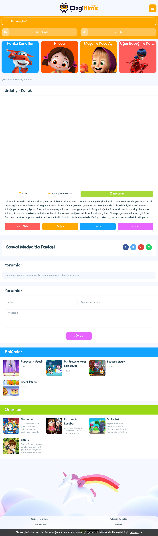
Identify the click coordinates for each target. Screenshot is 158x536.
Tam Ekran (118, 194)
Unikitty (19, 80)
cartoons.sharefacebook (126, 247)
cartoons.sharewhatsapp (149, 247)
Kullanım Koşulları (118, 519)
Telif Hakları (39, 525)
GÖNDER (79, 336)
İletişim (118, 525)
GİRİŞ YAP (121, 32)
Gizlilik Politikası (39, 519)
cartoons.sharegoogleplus (141, 247)
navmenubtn (152, 8)
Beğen (60, 226)
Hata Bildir (22, 226)
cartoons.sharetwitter (133, 247)
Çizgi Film (79, 8)
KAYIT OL (42, 32)
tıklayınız (134, 532)
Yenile (98, 226)
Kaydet (135, 226)
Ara (6, 21)
